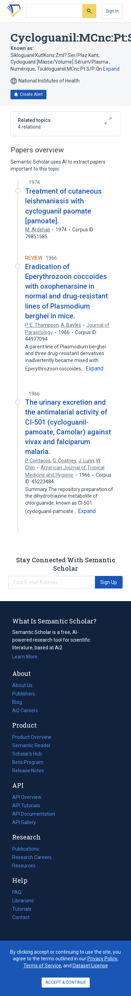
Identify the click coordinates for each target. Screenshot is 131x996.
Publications (25, 849)
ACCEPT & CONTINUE (65, 982)
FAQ (16, 892)
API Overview (27, 797)
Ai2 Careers (25, 710)
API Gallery (24, 822)
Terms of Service (42, 965)
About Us (22, 685)
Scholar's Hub (27, 754)
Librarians (23, 900)
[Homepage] (13, 11)
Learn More (24, 656)
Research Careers (32, 857)
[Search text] (54, 11)
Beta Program (27, 762)
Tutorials (21, 909)
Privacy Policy (102, 958)
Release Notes (28, 770)
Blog (20, 702)
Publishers (23, 694)
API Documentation (33, 814)
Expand (111, 69)
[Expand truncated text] (94, 368)
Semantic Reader (31, 745)
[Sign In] (112, 11)
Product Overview (31, 737)
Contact (21, 917)
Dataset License (90, 965)
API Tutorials (26, 805)
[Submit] (89, 11)
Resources (24, 865)
